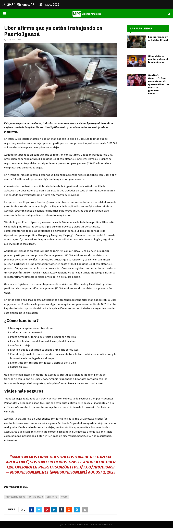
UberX (64, 497)
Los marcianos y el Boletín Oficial (158, 38)
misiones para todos (15, 497)
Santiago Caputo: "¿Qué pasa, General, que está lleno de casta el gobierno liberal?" (158, 84)
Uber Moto (52, 497)
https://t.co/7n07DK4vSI (91, 467)
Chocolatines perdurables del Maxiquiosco (158, 59)
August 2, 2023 (101, 472)
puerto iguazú (36, 497)
